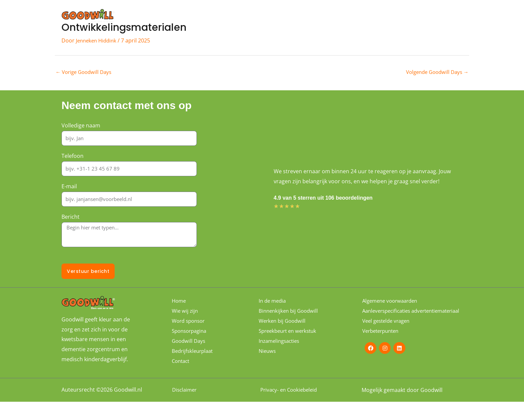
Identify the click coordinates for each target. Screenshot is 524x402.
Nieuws (268, 351)
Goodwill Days (315, 15)
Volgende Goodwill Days (435, 72)
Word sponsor (362, 15)
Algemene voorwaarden (392, 301)
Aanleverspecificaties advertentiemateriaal (388, 314)
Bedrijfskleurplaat (194, 351)
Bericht (70, 217)
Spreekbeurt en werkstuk (290, 331)
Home (241, 15)
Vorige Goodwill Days (85, 72)
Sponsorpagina (410, 15)
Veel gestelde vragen (388, 327)
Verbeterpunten (382, 337)
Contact (450, 15)
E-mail (69, 187)
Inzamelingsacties (281, 341)
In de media (273, 301)
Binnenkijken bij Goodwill (290, 311)
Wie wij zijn (273, 15)
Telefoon (72, 156)
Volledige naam (80, 125)
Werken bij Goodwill (284, 321)
